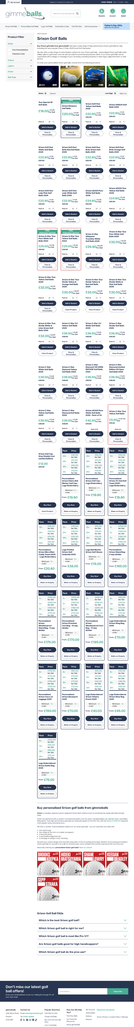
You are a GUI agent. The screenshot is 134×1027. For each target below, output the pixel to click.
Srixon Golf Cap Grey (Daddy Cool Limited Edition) (47, 456)
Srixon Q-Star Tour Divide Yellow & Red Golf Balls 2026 (94, 283)
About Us (69, 2)
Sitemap (125, 1017)
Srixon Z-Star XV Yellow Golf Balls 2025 (70, 325)
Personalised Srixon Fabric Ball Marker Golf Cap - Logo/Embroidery (70, 482)
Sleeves (53, 93)
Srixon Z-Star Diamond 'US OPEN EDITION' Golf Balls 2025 (94, 368)
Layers (20, 65)
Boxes (41, 93)
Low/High (109, 93)
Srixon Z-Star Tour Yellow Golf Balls (117, 412)
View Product (71, 309)
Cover (20, 71)
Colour (20, 60)
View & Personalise (47, 133)
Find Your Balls (72, 1016)
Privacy (105, 1017)
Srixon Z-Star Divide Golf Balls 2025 (116, 325)
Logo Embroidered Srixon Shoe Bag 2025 (117, 696)
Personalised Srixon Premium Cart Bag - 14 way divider (70, 624)
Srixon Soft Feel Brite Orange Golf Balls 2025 (117, 149)
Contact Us (61, 2)
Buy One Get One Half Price (53, 1021)
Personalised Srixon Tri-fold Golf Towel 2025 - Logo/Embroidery (117, 482)
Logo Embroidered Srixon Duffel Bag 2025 (47, 765)
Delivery (52, 2)
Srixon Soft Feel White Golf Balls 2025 (46, 149)
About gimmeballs (73, 1024)
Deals (20, 43)
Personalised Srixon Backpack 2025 (70, 696)
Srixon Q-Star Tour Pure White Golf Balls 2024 (47, 238)
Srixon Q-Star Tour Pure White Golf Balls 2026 (117, 234)
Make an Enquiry (71, 511)
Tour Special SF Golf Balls (46, 103)
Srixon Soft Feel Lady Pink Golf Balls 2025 (46, 193)
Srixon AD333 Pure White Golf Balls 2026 (94, 193)
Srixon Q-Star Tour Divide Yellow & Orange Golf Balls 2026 (70, 283)
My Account (90, 1009)
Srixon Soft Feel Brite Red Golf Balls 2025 (71, 149)
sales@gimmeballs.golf (34, 1013)
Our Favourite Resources (72, 1020)
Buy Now (47, 505)
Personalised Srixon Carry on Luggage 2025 (46, 696)
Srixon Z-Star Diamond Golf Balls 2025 (70, 412)
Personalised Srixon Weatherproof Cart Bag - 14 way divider (94, 626)
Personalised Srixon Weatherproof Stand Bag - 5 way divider (47, 626)
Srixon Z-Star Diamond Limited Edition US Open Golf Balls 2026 (117, 368)
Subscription (90, 1013)
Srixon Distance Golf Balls (69, 107)
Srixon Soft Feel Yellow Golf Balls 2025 (93, 106)
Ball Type (20, 77)
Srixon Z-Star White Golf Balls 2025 (46, 369)
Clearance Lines (16, 53)
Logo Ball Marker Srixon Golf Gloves (94, 551)
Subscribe (118, 991)
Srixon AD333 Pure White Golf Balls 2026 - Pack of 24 (94, 412)
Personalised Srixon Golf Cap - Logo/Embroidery (94, 480)
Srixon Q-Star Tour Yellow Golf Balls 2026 (47, 279)
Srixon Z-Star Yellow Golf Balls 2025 (46, 412)
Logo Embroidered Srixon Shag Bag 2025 (117, 623)
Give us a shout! (86, 847)
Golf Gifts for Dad (51, 1013)
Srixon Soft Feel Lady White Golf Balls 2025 (69, 193)
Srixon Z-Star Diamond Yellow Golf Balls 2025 (69, 369)
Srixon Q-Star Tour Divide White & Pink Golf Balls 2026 (117, 283)
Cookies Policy (115, 1017)
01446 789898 (106, 2)
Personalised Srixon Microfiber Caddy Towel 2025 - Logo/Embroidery (47, 553)
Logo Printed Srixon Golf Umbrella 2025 (69, 552)
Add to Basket (47, 127)
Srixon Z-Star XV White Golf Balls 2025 (93, 325)
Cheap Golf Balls (51, 1016)
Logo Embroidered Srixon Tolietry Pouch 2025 (94, 696)
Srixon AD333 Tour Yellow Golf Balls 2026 (117, 190)
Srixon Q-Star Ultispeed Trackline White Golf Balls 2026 (93, 237)
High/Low (123, 93)
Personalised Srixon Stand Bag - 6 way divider (117, 552)
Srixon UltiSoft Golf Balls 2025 (118, 106)
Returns (89, 1019)
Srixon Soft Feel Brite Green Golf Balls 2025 (93, 149)
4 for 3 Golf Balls (51, 1025)
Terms (99, 1017)
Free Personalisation (18, 49)
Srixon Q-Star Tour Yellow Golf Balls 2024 (70, 238)
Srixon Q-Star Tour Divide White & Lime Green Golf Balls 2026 (47, 327)
